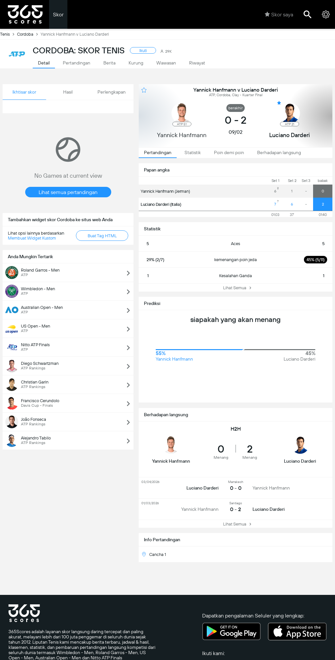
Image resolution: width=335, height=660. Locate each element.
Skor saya (279, 14)
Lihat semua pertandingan (68, 192)
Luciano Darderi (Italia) (161, 204)
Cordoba (29, 34)
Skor (58, 14)
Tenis (8, 34)
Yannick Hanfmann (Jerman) (165, 191)
